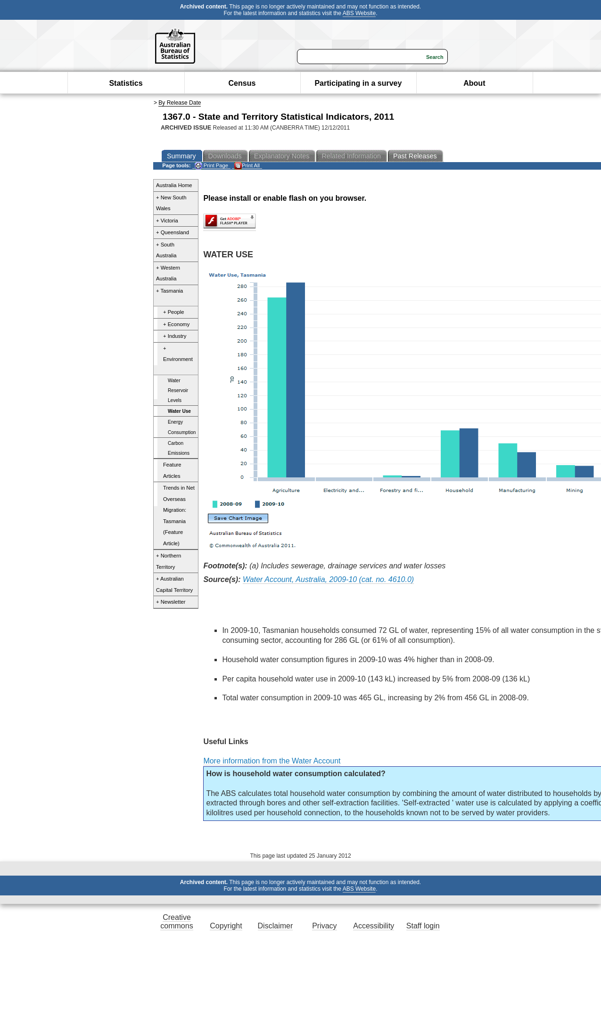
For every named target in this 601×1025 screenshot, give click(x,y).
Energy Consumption (182, 427)
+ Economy (176, 324)
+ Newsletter (171, 602)
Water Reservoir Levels (178, 390)
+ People (173, 312)
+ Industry (174, 336)
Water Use (179, 411)
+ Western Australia (168, 273)
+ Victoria (167, 220)
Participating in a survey (358, 83)
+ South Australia (166, 250)
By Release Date (179, 102)
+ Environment (178, 353)
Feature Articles (172, 470)
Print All (247, 166)
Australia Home (174, 185)
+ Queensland (172, 232)
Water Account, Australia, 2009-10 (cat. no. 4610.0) (328, 579)
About (474, 83)
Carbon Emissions (178, 448)
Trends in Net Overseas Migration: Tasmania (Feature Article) (179, 515)
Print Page (211, 166)
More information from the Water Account (271, 761)
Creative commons (176, 921)
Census (242, 83)
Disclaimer (275, 926)
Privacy (324, 926)
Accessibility (373, 926)
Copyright (226, 926)
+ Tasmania (169, 291)
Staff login (423, 926)
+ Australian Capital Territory (174, 584)
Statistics (125, 83)
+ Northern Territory (168, 561)
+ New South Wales (171, 203)
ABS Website (359, 13)
